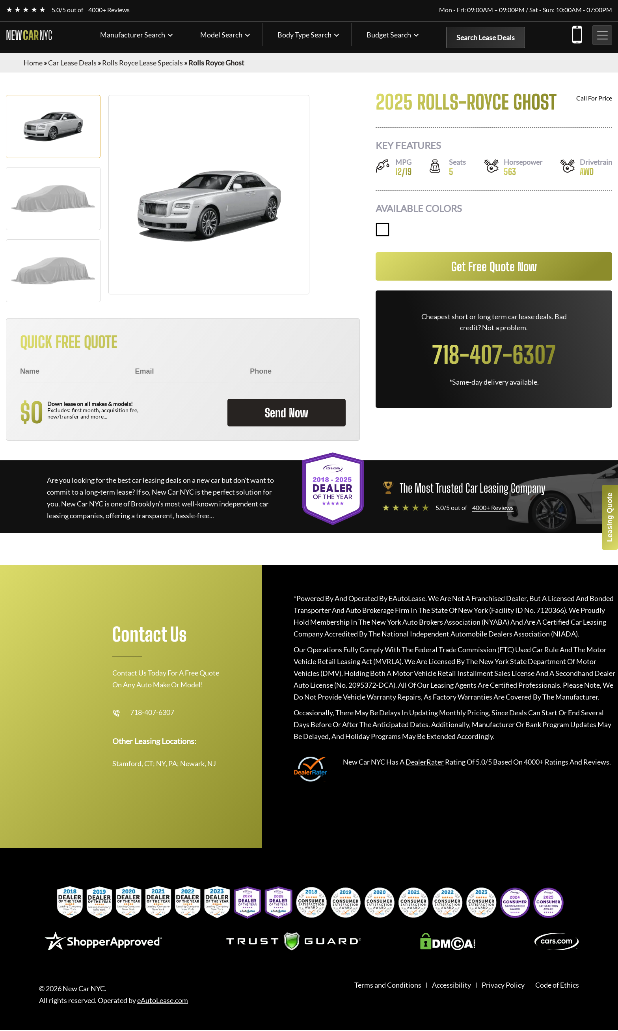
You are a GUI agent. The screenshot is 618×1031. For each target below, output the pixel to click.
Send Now (286, 413)
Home (33, 62)
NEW (29, 35)
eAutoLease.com (162, 1000)
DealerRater (425, 761)
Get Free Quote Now (494, 266)
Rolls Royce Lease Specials (142, 62)
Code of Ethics (557, 985)
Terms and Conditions (387, 985)
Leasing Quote (610, 517)
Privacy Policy (503, 985)
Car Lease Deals (72, 62)
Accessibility (451, 985)
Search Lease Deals (485, 37)
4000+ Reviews (109, 9)
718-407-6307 (577, 33)
